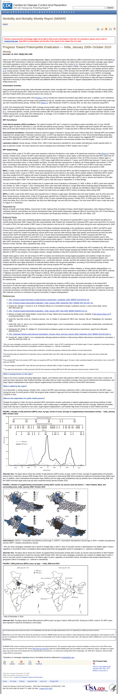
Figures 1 (39, 98)
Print (4, 664)
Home (5, 681)
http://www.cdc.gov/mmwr (40, 648)
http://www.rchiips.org (101, 314)
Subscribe (21, 664)
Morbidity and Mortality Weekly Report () (34, 18)
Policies (21, 681)
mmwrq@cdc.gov (11, 41)
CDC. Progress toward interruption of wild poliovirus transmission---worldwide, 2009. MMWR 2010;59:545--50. (49, 300)
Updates (12, 664)
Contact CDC (54, 681)
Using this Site (32, 681)
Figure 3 (105, 154)
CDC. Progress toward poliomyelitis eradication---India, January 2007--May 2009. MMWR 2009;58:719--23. (48, 311)
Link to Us (43, 681)
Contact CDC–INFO (45, 688)
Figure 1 (44, 103)
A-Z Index (13, 681)
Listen (30, 664)
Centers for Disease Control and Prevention (28, 677)
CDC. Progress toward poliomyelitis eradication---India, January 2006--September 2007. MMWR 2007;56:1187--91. (51, 303)
